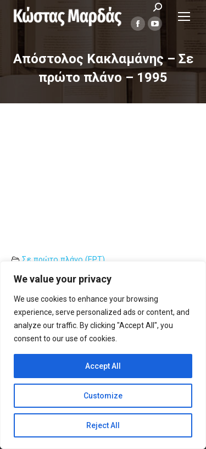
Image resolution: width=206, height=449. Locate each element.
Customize (103, 395)
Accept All (103, 366)
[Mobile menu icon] (184, 16)
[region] (103, 355)
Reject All (103, 425)
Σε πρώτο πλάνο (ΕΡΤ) (63, 259)
